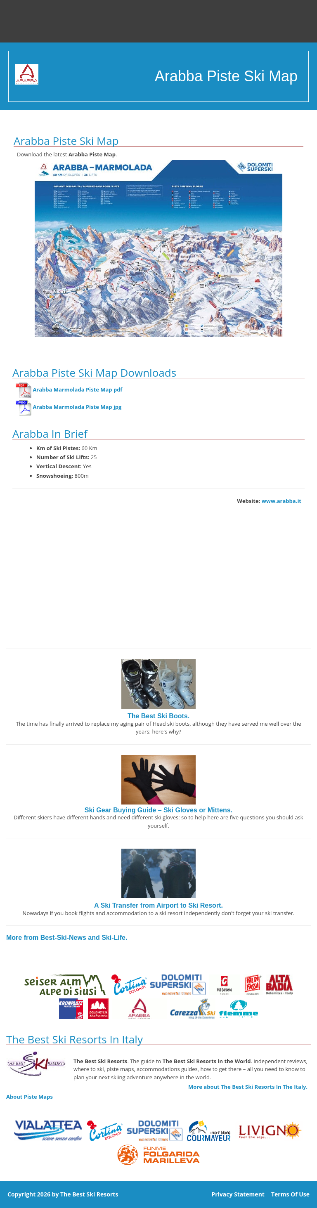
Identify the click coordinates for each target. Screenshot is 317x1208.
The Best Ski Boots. (158, 716)
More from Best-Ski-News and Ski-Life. (66, 937)
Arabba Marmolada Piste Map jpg (77, 407)
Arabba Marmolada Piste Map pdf (77, 390)
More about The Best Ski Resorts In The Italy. (248, 1086)
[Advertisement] (158, 582)
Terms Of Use (290, 1194)
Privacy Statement (238, 1194)
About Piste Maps (29, 1096)
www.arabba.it (281, 501)
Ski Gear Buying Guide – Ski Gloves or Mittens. (158, 810)
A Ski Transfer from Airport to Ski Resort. (158, 905)
